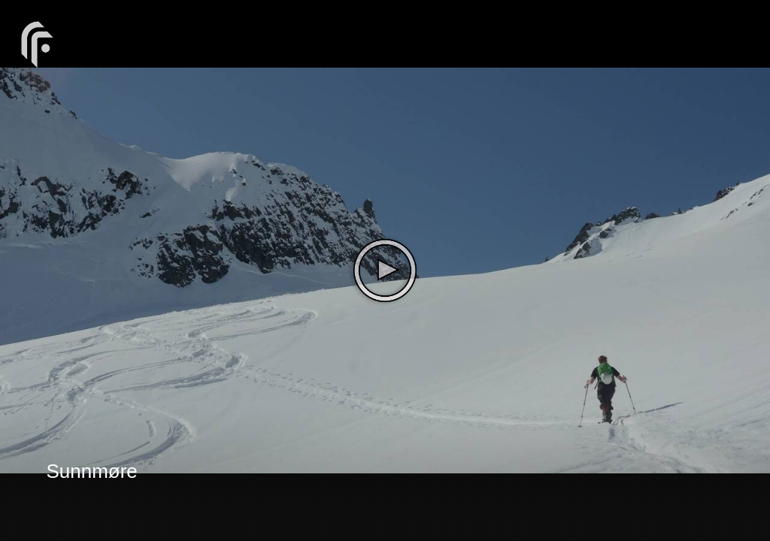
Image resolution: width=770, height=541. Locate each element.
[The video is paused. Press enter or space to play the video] (385, 270)
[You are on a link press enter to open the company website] (37, 43)
